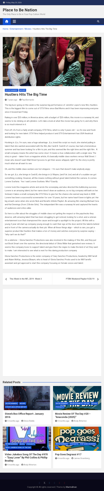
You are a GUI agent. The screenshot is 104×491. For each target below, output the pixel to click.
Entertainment (11, 90)
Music (22, 444)
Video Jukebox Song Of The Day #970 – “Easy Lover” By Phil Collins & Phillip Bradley (26, 457)
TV (57, 447)
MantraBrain (71, 487)
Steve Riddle (28, 421)
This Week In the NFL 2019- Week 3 (26, 279)
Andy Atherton (79, 421)
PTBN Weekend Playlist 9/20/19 (80, 279)
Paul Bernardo (26, 100)
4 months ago (12, 421)
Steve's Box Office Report (16, 407)
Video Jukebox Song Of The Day (18, 447)
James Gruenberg (80, 458)
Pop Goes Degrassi (88, 444)
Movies (22, 90)
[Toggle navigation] (14, 21)
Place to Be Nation (20, 10)
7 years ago (11, 100)
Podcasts (60, 407)
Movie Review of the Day (79, 403)
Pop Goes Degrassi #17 (68, 454)
